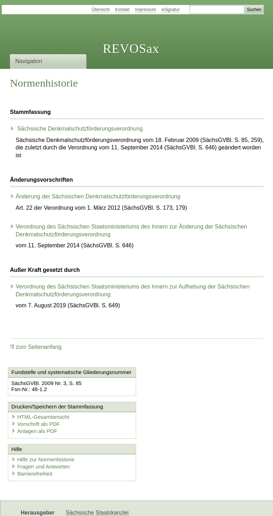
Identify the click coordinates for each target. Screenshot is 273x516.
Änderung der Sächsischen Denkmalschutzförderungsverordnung (95, 196)
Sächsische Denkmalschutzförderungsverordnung (76, 129)
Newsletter (168, 504)
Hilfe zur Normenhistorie (43, 425)
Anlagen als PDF (168, 397)
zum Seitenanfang (35, 347)
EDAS (236, 504)
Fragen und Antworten (41, 432)
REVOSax (131, 49)
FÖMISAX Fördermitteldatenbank (107, 504)
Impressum (145, 9)
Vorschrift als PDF (169, 390)
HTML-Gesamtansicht (174, 383)
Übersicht (101, 9)
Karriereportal (204, 504)
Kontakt (122, 9)
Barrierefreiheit (32, 439)
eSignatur (171, 9)
